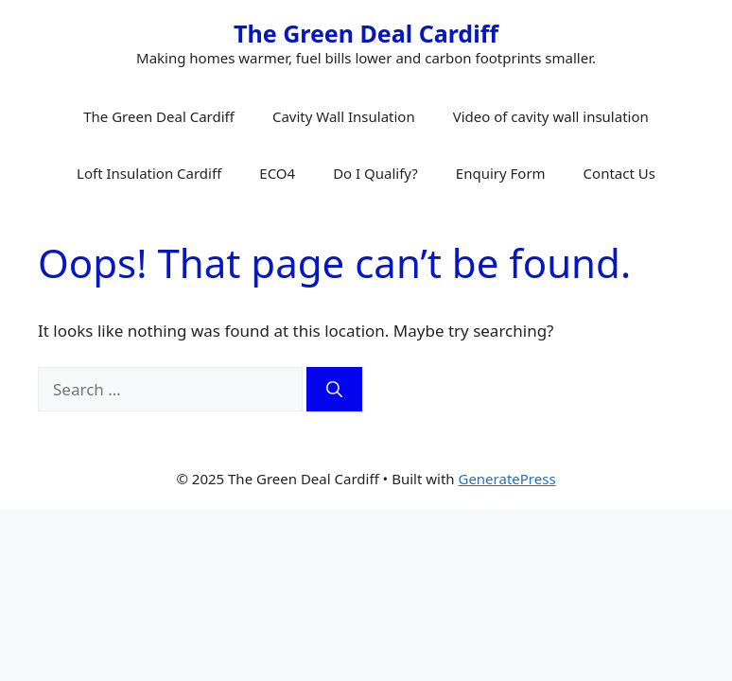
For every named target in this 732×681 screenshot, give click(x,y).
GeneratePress (506, 478)
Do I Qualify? (375, 173)
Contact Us (619, 173)
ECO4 (277, 173)
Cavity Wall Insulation (343, 116)
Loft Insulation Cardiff (149, 173)
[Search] (334, 389)
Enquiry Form (501, 173)
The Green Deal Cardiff (366, 33)
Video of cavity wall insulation (551, 116)
